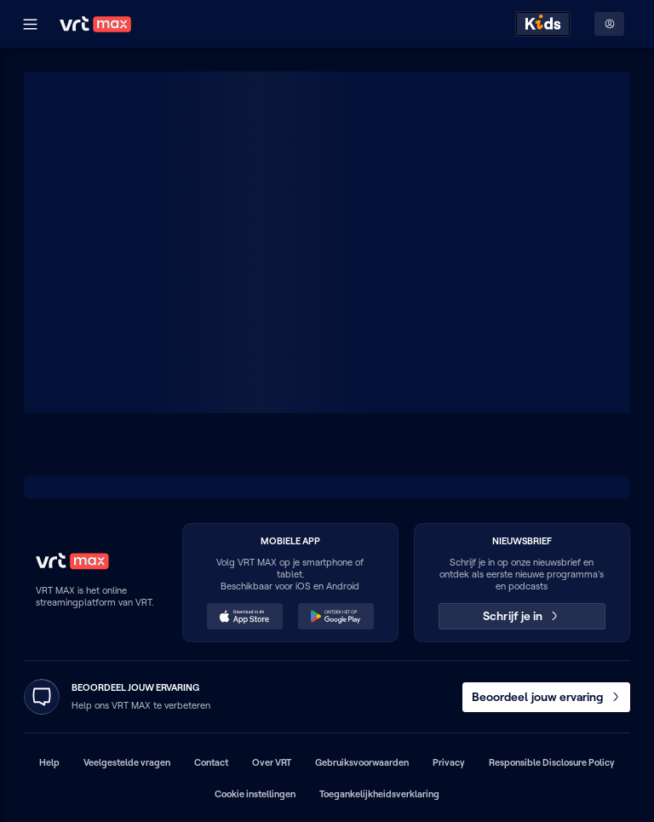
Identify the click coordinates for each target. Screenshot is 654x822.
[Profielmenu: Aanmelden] (609, 24)
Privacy (449, 762)
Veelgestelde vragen (126, 762)
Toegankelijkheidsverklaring (379, 794)
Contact (211, 762)
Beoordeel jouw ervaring (547, 697)
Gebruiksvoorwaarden (362, 762)
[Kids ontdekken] (543, 24)
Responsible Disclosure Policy (552, 762)
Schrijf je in (521, 616)
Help (49, 762)
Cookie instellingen (255, 794)
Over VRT (271, 762)
